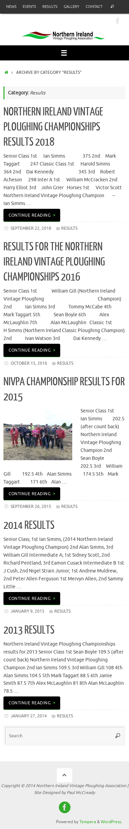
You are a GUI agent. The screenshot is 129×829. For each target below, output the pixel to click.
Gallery (71, 6)
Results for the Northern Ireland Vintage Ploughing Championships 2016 (54, 262)
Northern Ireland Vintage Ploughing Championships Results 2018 (53, 127)
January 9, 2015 (27, 611)
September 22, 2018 (31, 228)
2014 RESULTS (28, 525)
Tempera (87, 822)
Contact (94, 6)
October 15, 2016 (29, 363)
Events (29, 6)
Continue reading (33, 215)
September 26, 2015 (31, 506)
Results (49, 6)
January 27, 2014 (29, 716)
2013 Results (28, 630)
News (11, 6)
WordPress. (111, 822)
